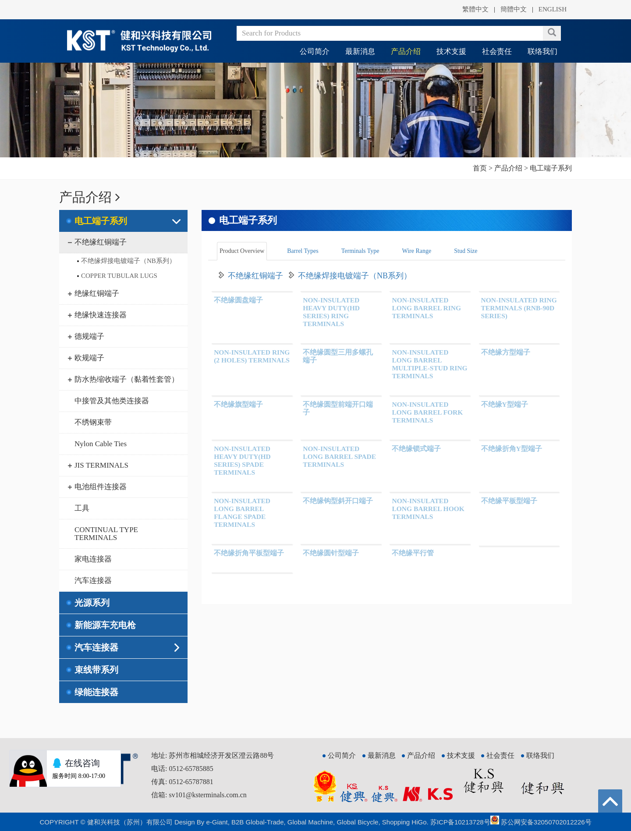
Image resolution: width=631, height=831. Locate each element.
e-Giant (216, 822)
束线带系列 (96, 670)
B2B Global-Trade (257, 822)
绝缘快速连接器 (100, 315)
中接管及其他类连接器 (111, 401)
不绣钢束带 (93, 422)
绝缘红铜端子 (96, 293)
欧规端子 (89, 358)
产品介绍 (406, 51)
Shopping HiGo (404, 822)
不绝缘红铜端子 (100, 242)
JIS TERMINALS (101, 465)
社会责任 (497, 51)
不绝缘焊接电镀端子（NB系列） (128, 260)
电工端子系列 (100, 221)
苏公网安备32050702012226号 (541, 822)
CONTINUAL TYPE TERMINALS (106, 534)
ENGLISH (553, 9)
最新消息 (360, 51)
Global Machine (310, 822)
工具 (81, 508)
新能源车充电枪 (105, 625)
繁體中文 (475, 9)
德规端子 (89, 336)
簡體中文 (513, 9)
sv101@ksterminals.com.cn (207, 795)
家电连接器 (93, 559)
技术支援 (451, 51)
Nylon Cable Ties (100, 444)
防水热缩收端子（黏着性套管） (126, 379)
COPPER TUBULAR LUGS (119, 275)
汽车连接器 (93, 580)
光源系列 (92, 602)
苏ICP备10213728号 (460, 822)
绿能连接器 (96, 692)
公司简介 (315, 51)
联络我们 (542, 51)
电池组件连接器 (100, 487)
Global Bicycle (357, 822)
